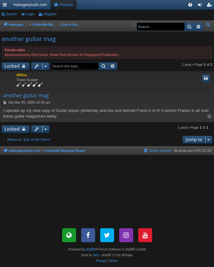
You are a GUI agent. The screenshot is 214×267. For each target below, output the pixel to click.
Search (11, 14)
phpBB (90, 249)
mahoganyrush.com (30, 5)
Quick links (6, 6)
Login (30, 14)
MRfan (21, 75)
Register (50, 14)
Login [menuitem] (201, 6)
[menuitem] (190, 5)
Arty (96, 255)
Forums (66, 5)
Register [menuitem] (210, 6)
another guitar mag (29, 39)
